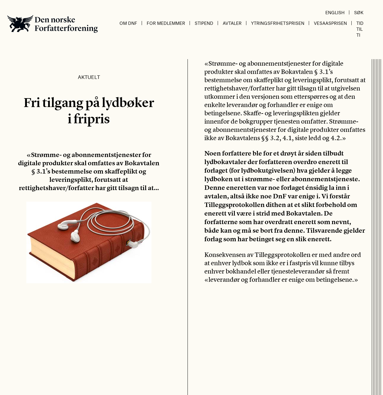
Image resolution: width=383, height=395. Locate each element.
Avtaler (232, 23)
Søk (358, 12)
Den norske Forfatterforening (52, 24)
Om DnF (128, 23)
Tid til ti (359, 29)
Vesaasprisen (330, 23)
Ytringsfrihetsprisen (277, 23)
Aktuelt (89, 77)
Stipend (204, 23)
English (335, 12)
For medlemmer (166, 23)
